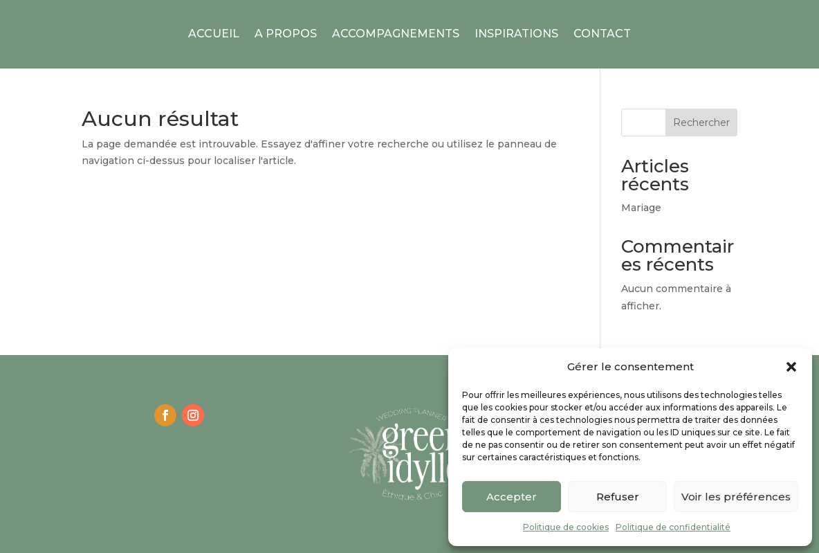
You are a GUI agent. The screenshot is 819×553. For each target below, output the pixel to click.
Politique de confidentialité (673, 527)
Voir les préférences (736, 496)
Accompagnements (395, 33)
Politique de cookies (566, 527)
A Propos (286, 33)
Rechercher (701, 122)
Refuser (617, 496)
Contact (602, 33)
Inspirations (516, 33)
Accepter (511, 496)
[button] (791, 367)
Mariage (641, 207)
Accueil (213, 33)
